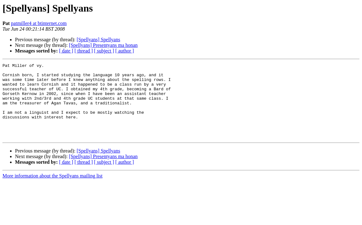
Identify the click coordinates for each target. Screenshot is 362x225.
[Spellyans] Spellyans (98, 39)
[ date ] (66, 50)
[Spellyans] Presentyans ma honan (103, 45)
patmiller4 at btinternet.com (39, 23)
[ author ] (124, 50)
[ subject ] (104, 50)
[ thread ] (83, 50)
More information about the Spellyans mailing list (53, 190)
